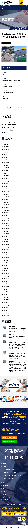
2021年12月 (7, 263)
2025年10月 (7, 157)
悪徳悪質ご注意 (2, 5)
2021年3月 (6, 273)
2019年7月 (6, 302)
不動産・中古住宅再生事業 (10, 124)
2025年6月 (6, 168)
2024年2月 (6, 210)
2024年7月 (6, 197)
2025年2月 (6, 178)
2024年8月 (6, 194)
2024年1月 (6, 212)
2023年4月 (6, 226)
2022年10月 (7, 241)
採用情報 (5, 500)
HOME (5, 464)
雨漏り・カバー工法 (8, 132)
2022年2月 (6, 260)
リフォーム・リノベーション (10, 122)
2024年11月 (7, 186)
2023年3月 (6, 228)
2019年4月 (6, 305)
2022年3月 (6, 257)
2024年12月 (7, 183)
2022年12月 (7, 236)
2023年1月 (6, 234)
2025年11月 (7, 154)
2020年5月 (6, 286)
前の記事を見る (8, 108)
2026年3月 (6, 144)
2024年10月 (7, 189)
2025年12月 (7, 152)
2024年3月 (6, 207)
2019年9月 (6, 297)
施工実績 (5, 485)
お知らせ (5, 491)
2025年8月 (6, 162)
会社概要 (5, 494)
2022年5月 (6, 252)
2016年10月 (7, 310)
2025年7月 (6, 165)
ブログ (4, 488)
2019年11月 (7, 292)
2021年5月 (6, 268)
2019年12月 (7, 289)
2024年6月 (6, 199)
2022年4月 (6, 255)
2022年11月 (7, 239)
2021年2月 (6, 276)
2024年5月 (6, 202)
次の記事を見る (20, 108)
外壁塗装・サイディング (10, 472)
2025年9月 (6, 160)
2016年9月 (6, 313)
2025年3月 (6, 176)
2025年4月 (6, 173)
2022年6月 (6, 249)
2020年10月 (7, 284)
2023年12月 (7, 215)
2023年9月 (6, 218)
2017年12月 (7, 307)
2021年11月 (7, 265)
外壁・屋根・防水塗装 (9, 127)
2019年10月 (7, 294)
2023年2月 (6, 231)
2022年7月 (6, 247)
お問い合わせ (6, 497)
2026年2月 (6, 147)
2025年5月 (6, 170)
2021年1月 (6, 278)
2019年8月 (6, 300)
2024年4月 (6, 205)
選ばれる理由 (6, 482)
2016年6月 (6, 315)
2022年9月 (6, 244)
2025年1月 (6, 181)
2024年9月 (6, 191)
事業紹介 (5, 467)
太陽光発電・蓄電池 (8, 130)
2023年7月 (6, 220)
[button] (1, 386)
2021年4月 (6, 270)
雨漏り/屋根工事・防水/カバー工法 (13, 475)
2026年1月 (6, 149)
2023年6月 (6, 223)
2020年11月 (7, 281)
